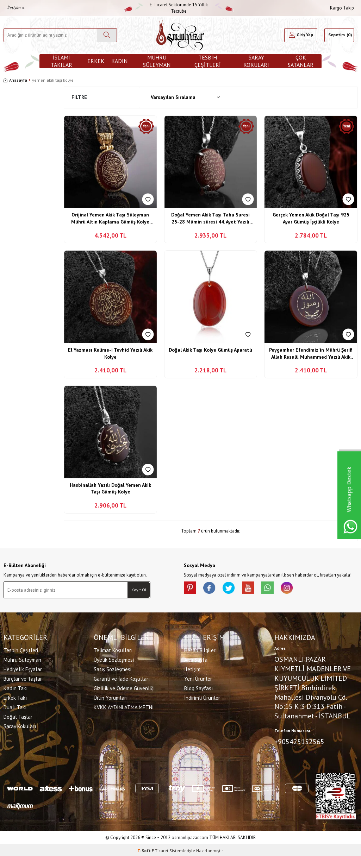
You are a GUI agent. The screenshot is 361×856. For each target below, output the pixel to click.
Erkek (95, 60)
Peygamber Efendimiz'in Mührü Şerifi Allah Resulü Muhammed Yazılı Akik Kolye (311, 353)
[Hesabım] (300, 35)
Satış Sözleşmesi (112, 668)
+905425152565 (299, 740)
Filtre (79, 97)
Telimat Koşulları (113, 649)
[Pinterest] (191, 588)
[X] (233, 588)
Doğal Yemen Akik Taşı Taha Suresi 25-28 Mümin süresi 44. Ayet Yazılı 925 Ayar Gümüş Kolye (210, 218)
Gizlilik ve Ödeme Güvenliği (124, 687)
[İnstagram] (297, 588)
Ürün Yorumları (110, 697)
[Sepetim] (339, 35)
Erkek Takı (15, 697)
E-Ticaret (160, 849)
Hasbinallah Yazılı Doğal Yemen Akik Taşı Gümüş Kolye (110, 488)
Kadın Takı (15, 687)
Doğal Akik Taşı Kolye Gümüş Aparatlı (210, 350)
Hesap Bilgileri (200, 649)
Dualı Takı (15, 706)
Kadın (119, 60)
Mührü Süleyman (156, 61)
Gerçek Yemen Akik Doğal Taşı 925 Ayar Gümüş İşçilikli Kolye (311, 218)
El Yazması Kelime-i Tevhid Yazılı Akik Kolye (110, 353)
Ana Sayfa (195, 659)
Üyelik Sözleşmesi (114, 659)
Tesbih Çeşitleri (207, 61)
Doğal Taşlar (18, 716)
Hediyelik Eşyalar (23, 668)
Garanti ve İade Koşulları (122, 678)
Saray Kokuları (256, 61)
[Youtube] (254, 588)
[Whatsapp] (275, 588)
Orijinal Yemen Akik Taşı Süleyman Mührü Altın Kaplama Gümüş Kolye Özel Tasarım (110, 218)
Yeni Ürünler (198, 678)
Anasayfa (15, 80)
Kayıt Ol (139, 589)
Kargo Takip (342, 8)
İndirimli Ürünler (202, 697)
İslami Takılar (61, 61)
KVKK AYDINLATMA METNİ (124, 706)
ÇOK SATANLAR (300, 61)
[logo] (180, 35)
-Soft (144, 849)
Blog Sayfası (198, 687)
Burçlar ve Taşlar (23, 678)
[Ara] (107, 35)
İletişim (16, 7)
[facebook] (212, 588)
